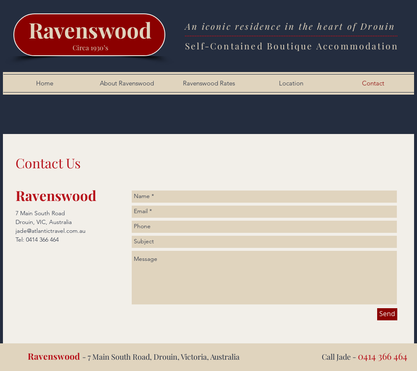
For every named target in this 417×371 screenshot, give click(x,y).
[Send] (387, 314)
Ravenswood (90, 29)
